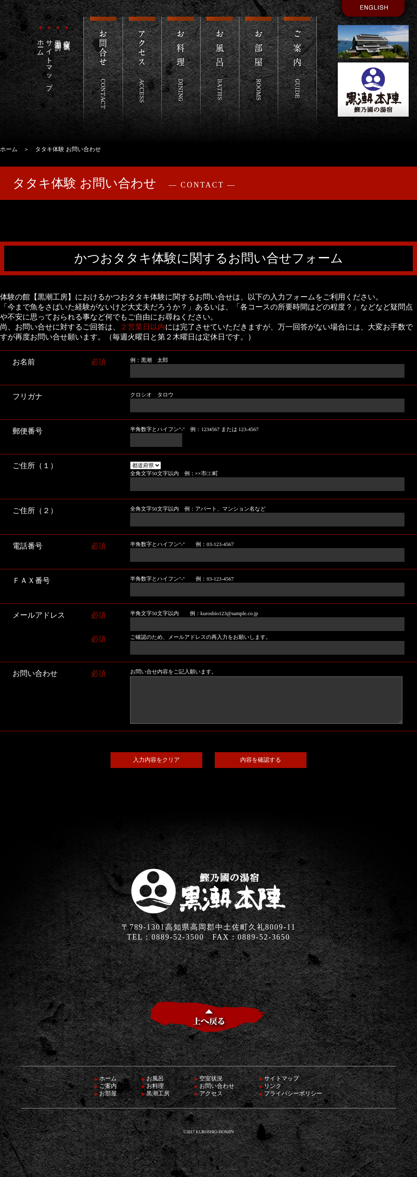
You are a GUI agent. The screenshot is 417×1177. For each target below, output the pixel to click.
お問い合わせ (214, 1086)
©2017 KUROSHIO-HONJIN (208, 1132)
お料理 (153, 1086)
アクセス (209, 1093)
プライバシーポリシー (290, 1093)
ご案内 (106, 1086)
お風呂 (153, 1078)
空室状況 (66, 32)
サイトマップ (49, 56)
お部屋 (106, 1093)
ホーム (40, 39)
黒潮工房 (58, 32)
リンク (270, 1086)
